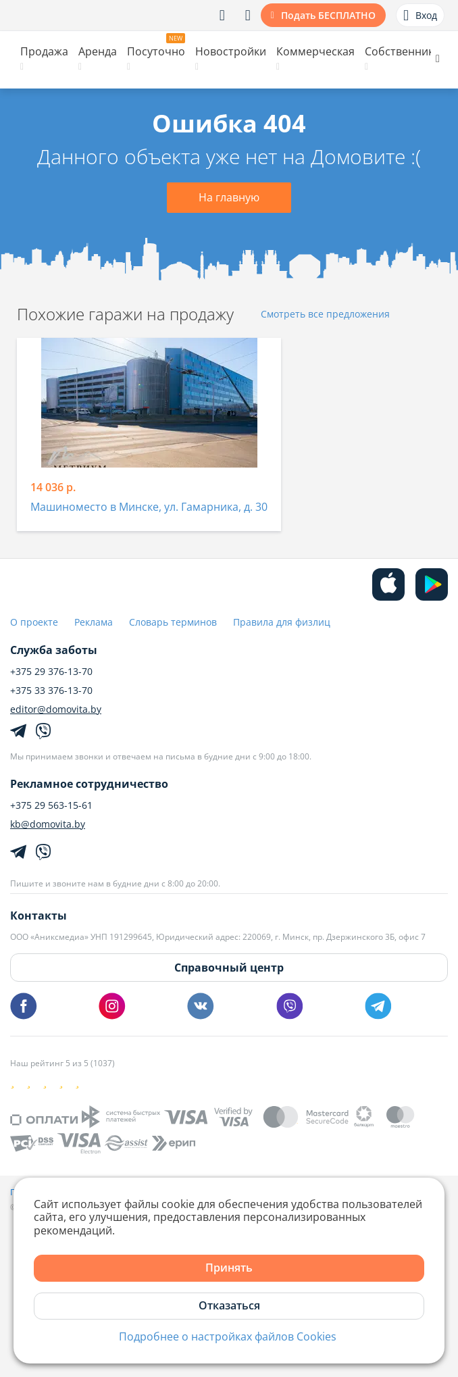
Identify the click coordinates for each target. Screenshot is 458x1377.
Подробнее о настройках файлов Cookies (227, 1336)
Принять (229, 1267)
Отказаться (229, 1305)
